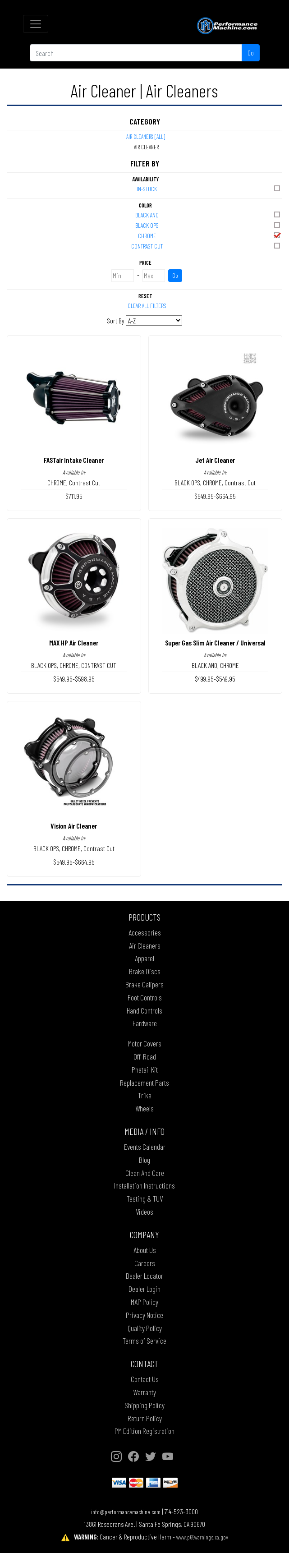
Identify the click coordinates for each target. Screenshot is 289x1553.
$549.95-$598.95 (74, 678)
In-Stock (209, 188)
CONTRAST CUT (206, 245)
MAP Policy (144, 1301)
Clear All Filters (147, 305)
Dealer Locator (144, 1275)
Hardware (145, 1023)
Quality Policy (145, 1327)
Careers (144, 1262)
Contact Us (145, 1378)
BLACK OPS (208, 225)
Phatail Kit (145, 1069)
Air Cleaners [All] (145, 136)
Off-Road (144, 1056)
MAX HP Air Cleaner (73, 642)
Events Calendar (144, 1146)
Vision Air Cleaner (73, 825)
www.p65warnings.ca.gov (202, 1537)
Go (251, 52)
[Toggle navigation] (35, 24)
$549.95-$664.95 (215, 496)
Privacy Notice (144, 1314)
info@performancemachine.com (126, 1512)
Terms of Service (144, 1340)
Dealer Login (144, 1288)
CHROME (210, 235)
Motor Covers (144, 1043)
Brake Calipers (144, 984)
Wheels (144, 1108)
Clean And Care (144, 1172)
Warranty (144, 1391)
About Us (144, 1249)
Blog (144, 1159)
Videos (144, 1211)
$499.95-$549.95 (215, 678)
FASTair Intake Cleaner (74, 460)
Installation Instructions (144, 1185)
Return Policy (145, 1418)
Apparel (144, 958)
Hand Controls (144, 1010)
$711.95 (74, 496)
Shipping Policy (144, 1405)
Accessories (144, 932)
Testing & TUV (145, 1198)
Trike (144, 1095)
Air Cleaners (145, 945)
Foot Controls (145, 997)
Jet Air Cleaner (215, 460)
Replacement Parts (144, 1082)
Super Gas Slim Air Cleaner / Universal (215, 642)
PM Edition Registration (144, 1430)
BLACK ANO (208, 214)
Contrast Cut (84, 482)
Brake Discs (145, 971)
